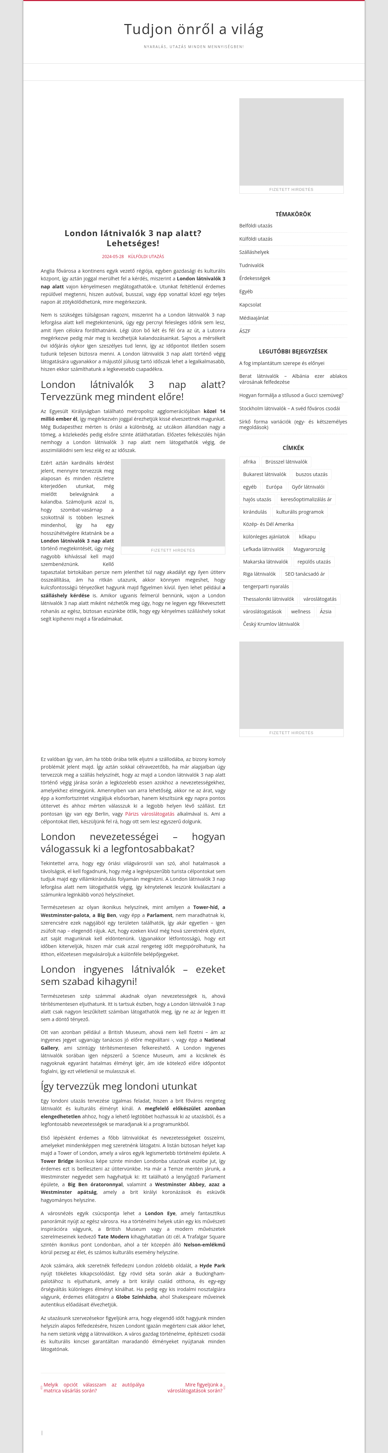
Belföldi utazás (255, 225)
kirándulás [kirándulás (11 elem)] (255, 511)
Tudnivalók (251, 265)
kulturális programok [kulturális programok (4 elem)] (300, 511)
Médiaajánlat (254, 317)
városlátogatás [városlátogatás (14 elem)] (319, 599)
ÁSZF (244, 331)
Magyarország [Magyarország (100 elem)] (309, 549)
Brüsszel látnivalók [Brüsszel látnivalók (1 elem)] (286, 461)
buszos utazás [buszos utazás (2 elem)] (312, 474)
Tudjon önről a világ (194, 28)
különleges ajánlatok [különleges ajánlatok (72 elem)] (266, 536)
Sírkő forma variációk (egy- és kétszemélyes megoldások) (293, 424)
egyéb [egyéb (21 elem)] (250, 486)
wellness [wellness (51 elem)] (301, 611)
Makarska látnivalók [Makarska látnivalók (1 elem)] (265, 561)
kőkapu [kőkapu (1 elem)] (307, 536)
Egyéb (246, 291)
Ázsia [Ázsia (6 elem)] (326, 611)
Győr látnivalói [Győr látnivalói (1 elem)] (308, 486)
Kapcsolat (250, 304)
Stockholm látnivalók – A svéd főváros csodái (289, 408)
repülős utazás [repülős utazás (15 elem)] (314, 561)
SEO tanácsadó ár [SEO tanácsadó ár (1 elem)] (305, 573)
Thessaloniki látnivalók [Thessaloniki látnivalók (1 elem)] (268, 599)
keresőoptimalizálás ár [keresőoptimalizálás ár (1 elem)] (306, 499)
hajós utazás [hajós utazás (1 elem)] (257, 499)
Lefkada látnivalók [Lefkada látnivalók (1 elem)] (263, 549)
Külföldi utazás (146, 256)
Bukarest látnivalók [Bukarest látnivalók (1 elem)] (264, 474)
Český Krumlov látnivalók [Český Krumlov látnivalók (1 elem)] (271, 624)
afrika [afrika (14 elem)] (249, 461)
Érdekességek (254, 278)
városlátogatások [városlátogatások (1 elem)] (262, 611)
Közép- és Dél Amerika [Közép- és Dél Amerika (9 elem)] (268, 524)
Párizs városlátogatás (149, 813)
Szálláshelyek (254, 252)
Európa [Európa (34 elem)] (274, 486)
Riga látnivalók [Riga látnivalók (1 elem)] (259, 573)
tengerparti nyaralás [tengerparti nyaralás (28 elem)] (266, 586)
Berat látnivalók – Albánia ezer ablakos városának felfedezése (293, 379)
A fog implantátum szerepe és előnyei (282, 363)
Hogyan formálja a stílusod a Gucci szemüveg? (291, 395)
